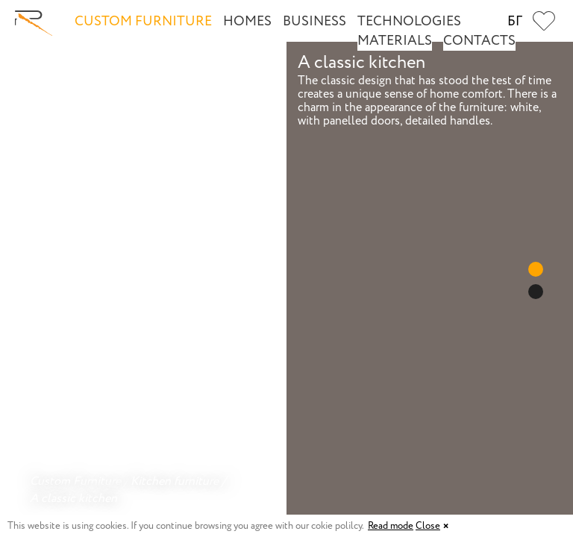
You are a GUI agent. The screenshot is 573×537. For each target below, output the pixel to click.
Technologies (409, 21)
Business (314, 21)
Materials (394, 41)
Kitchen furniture (175, 481)
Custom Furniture (143, 21)
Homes (247, 21)
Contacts (479, 41)
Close (428, 526)
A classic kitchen (73, 498)
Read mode (390, 526)
